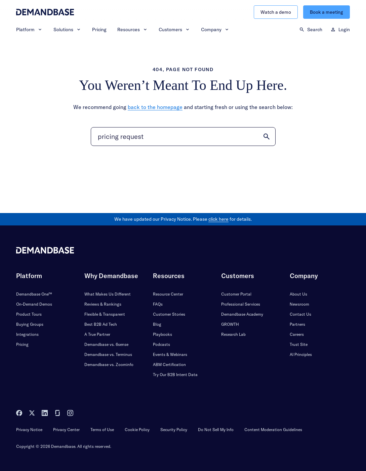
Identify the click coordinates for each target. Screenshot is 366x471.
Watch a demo (275, 12)
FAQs (158, 304)
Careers (297, 334)
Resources (132, 30)
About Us (298, 294)
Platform (29, 30)
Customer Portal (236, 294)
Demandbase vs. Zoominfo (108, 364)
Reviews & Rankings (102, 304)
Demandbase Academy (242, 314)
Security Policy (173, 429)
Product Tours (29, 314)
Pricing (99, 30)
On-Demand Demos (34, 304)
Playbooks (162, 334)
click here (218, 219)
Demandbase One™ (34, 294)
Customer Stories (169, 314)
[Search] (183, 136)
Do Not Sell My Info (216, 429)
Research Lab (233, 334)
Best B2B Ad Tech (100, 324)
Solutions (67, 30)
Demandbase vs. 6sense (106, 344)
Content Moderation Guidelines (273, 429)
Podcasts (161, 344)
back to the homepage (155, 107)
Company (215, 30)
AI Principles (301, 354)
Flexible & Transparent (104, 314)
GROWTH (230, 324)
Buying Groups (29, 324)
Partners (297, 324)
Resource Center (168, 294)
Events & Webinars (170, 354)
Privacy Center (66, 429)
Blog (157, 324)
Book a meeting (326, 12)
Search (310, 30)
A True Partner (97, 334)
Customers (174, 30)
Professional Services (240, 304)
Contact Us (300, 314)
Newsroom (299, 304)
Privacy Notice (29, 429)
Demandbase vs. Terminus (108, 354)
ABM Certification (169, 364)
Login (340, 30)
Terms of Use (102, 429)
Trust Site (299, 344)
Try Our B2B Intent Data (175, 374)
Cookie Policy (137, 429)
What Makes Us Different (107, 294)
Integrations (27, 334)
